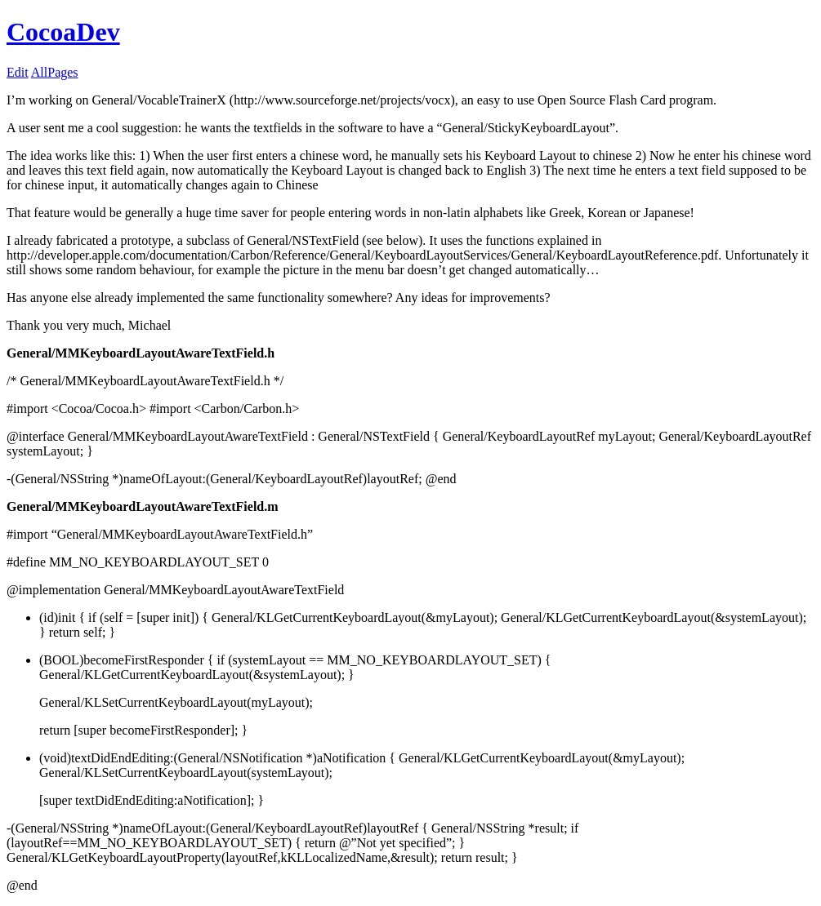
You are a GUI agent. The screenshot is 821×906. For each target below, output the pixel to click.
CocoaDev (63, 32)
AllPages (54, 72)
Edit (18, 72)
